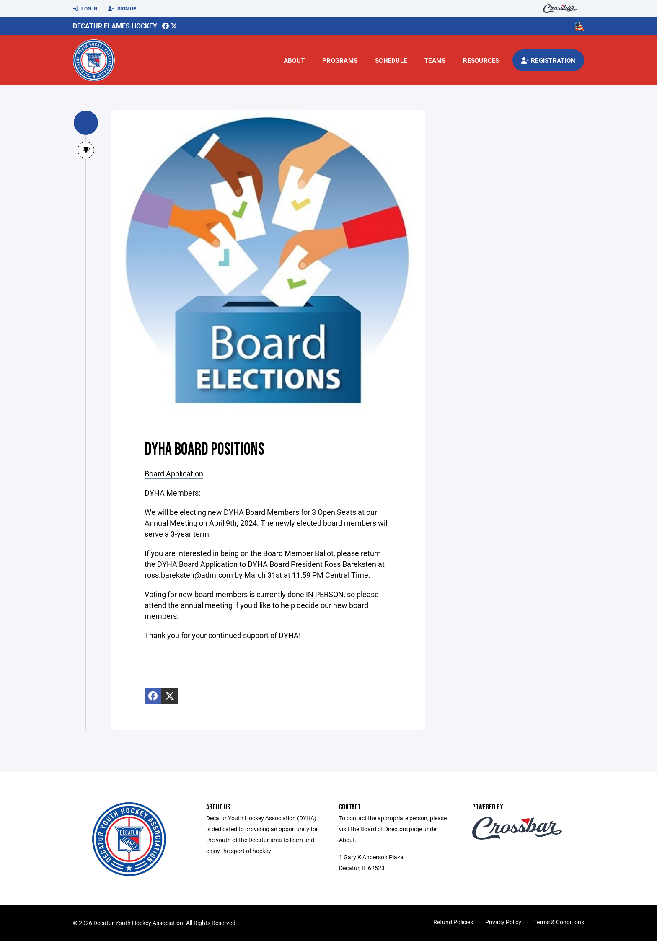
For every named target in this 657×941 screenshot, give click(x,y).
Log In (85, 9)
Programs (339, 60)
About (294, 60)
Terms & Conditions (558, 922)
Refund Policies (453, 922)
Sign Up (122, 9)
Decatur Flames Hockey (115, 25)
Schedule (391, 60)
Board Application (174, 473)
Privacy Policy (503, 922)
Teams (434, 60)
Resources (481, 60)
